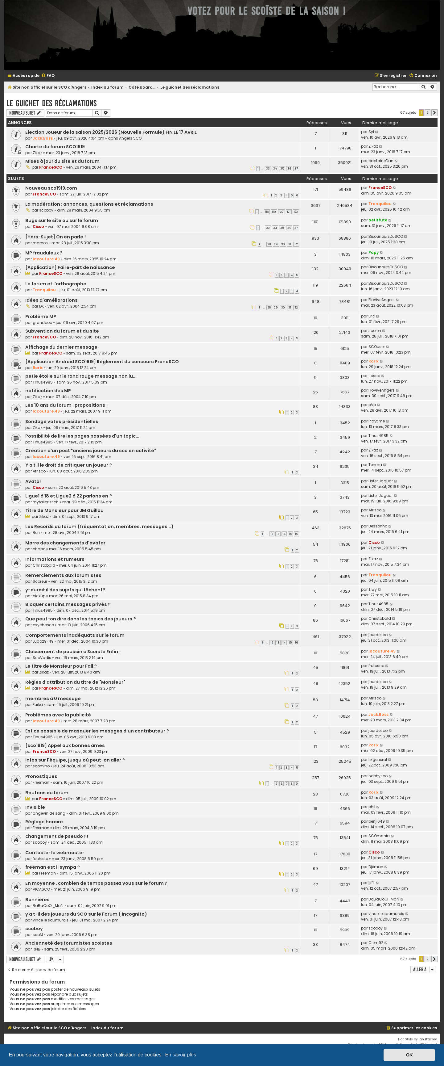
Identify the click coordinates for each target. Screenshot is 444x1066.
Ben (36, 532)
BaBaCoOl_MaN (48, 905)
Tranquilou (380, 203)
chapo (39, 549)
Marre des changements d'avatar (65, 543)
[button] (434, 112)
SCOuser (376, 346)
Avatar (33, 481)
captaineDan (380, 160)
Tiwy (372, 589)
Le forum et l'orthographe (55, 284)
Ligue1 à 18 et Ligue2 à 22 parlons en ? (68, 496)
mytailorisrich (46, 502)
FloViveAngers (381, 299)
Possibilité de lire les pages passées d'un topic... (82, 436)
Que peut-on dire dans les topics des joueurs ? (80, 619)
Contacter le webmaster (54, 853)
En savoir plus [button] (180, 1054)
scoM (38, 934)
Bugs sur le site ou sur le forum (61, 220)
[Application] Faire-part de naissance (70, 267)
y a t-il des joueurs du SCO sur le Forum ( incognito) (86, 914)
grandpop (42, 322)
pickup (39, 595)
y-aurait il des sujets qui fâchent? (65, 590)
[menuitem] (48, 76)
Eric (371, 316)
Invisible (35, 807)
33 (268, 168)
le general (377, 759)
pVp (372, 404)
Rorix (38, 367)
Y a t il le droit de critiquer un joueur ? (68, 465)
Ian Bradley (428, 1039)
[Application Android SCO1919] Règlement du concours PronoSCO (102, 362)
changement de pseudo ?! (56, 836)
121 (288, 212)
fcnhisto (40, 858)
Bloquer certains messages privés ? (68, 604)
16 (296, 534)
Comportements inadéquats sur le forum (75, 635)
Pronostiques (41, 776)
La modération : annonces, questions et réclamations (89, 204)
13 (278, 534)
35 (282, 168)
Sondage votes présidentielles (61, 421)
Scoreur (40, 581)
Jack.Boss (43, 138)
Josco (374, 375)
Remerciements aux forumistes (63, 575)
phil (371, 806)
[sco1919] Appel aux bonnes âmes (65, 745)
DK (41, 306)
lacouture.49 (46, 259)
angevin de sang (49, 813)
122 (296, 212)
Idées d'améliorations (51, 300)
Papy (373, 252)
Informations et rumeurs (54, 559)
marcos (40, 243)
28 (269, 244)
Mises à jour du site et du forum (62, 161)
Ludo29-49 (43, 641)
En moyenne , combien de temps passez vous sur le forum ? (96, 883)
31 (289, 244)
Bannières (37, 899)
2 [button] (427, 112)
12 (272, 534)
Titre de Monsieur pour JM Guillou (64, 510)
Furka (38, 704)
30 (283, 244)
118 (267, 212)
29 (276, 244)
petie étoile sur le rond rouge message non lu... (81, 376)
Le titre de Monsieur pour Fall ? (61, 666)
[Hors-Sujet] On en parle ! (55, 237)
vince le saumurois (50, 920)
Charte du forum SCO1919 (55, 147)
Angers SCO (130, 138)
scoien (374, 330)
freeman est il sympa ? (52, 867)
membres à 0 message (53, 698)
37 (296, 168)
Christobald (44, 565)
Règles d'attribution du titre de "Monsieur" (75, 682)
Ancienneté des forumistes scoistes (68, 943)
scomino (41, 766)
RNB (36, 949)
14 (284, 534)
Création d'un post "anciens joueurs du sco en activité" (90, 450)
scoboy (46, 210)
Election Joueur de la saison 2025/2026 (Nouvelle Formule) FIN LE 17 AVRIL (111, 132)
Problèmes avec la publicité (58, 715)
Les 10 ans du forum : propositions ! (66, 405)
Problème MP (40, 316)
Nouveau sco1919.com (51, 188)
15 (290, 534)
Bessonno (377, 526)
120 (281, 212)
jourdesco (378, 634)
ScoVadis (42, 657)
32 (296, 244)
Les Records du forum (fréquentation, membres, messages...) (99, 526)
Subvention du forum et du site (62, 331)
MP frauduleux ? (44, 253)
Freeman (41, 782)
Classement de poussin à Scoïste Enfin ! (73, 651)
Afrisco (39, 471)
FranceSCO (50, 167)
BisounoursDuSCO (385, 236)
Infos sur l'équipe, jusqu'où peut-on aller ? (75, 760)
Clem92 (375, 942)
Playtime (376, 421)
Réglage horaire (44, 822)
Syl (371, 131)
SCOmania (379, 835)
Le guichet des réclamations (51, 103)
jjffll (371, 882)
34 (275, 168)
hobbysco (378, 776)
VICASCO (41, 889)
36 (289, 168)
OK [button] (409, 1054)
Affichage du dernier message (61, 347)
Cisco (38, 226)
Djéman (375, 866)
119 (274, 212)
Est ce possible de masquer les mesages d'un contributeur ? (97, 731)
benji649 (376, 821)
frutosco (376, 665)
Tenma (375, 464)
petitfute (377, 220)
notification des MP (48, 391)
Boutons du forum (46, 793)
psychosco (43, 624)
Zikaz (37, 152)
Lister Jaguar (380, 481)
